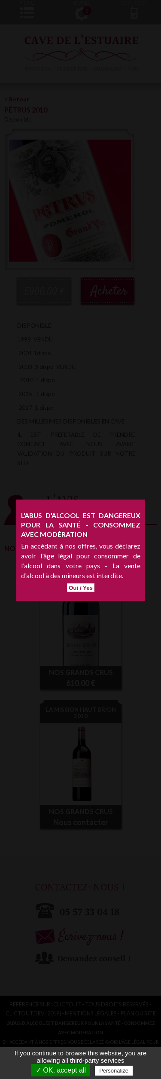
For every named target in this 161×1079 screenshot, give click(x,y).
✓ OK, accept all (61, 1070)
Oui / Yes (81, 556)
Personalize (113, 1070)
